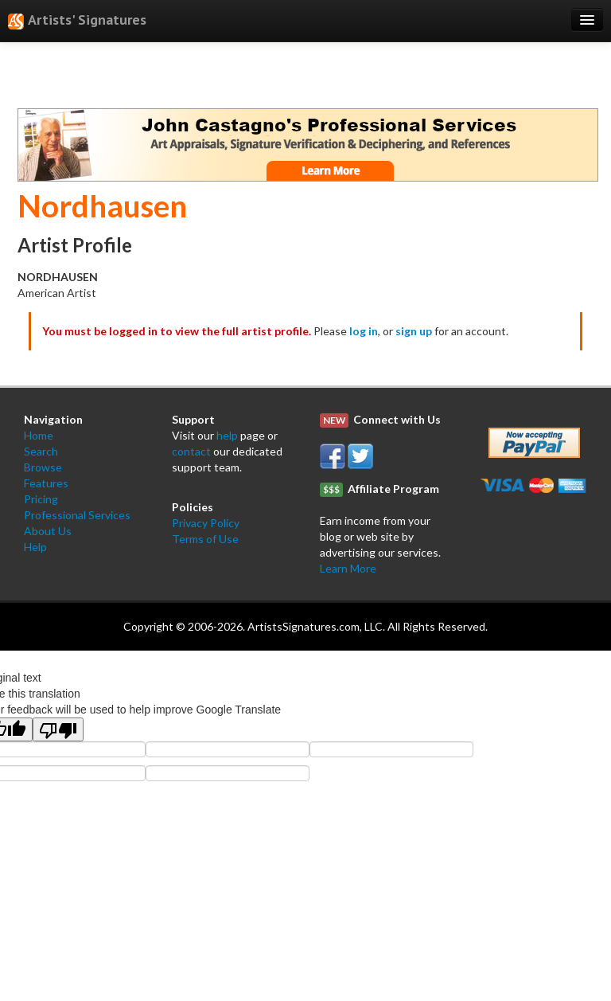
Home (38, 435)
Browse (43, 467)
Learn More (348, 568)
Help (35, 546)
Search (41, 451)
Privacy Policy (205, 523)
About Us (48, 531)
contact (191, 451)
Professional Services (77, 515)
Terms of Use (205, 538)
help (227, 435)
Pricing (41, 499)
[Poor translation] (58, 729)
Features (46, 483)
